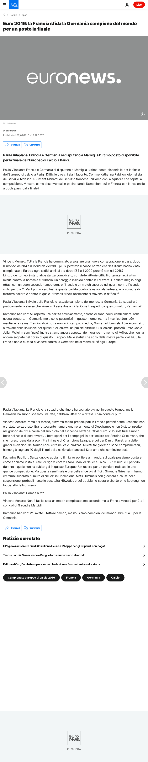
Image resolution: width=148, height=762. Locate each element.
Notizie (13, 15)
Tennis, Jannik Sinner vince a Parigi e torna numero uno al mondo (44, 555)
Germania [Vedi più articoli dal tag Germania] (93, 577)
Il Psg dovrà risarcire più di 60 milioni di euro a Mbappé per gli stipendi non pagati (54, 546)
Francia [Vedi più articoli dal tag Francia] (71, 577)
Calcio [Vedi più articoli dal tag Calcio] (115, 577)
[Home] (4, 15)
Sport (24, 15)
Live (139, 4)
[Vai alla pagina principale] (13, 4)
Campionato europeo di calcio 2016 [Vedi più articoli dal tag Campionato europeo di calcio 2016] (31, 577)
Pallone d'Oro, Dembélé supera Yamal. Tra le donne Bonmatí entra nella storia (51, 564)
